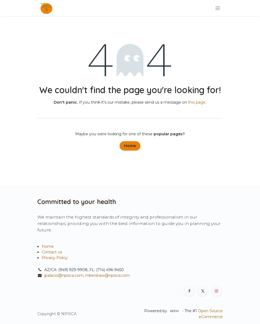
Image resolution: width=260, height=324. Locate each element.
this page (196, 102)
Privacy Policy (55, 257)
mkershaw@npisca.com (107, 275)
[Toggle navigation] (218, 8)
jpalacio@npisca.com (63, 275)
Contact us (52, 252)
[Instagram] (216, 291)
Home (130, 145)
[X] (202, 291)
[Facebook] (189, 291)
